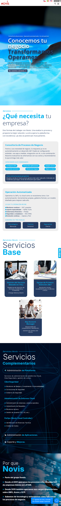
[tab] (30, 370)
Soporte (57, 1)
